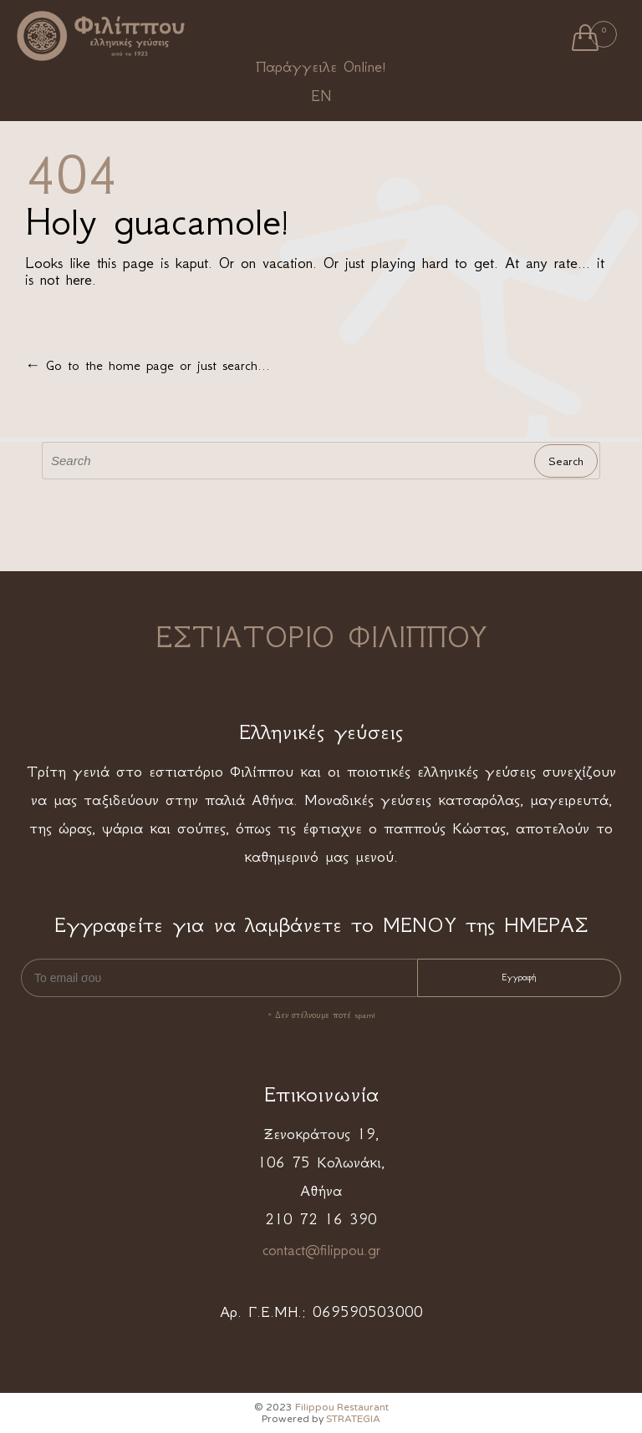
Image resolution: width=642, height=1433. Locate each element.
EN (321, 96)
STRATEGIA (353, 1419)
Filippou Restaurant (342, 1407)
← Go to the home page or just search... (147, 365)
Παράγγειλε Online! (321, 67)
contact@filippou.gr (321, 1250)
